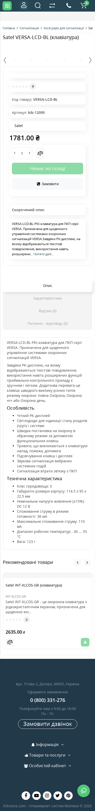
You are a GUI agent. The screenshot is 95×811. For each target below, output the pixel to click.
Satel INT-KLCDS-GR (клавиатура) (34, 585)
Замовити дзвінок (47, 723)
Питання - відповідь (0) (48, 323)
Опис (47, 285)
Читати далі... (43, 254)
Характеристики (47, 298)
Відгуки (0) (47, 310)
